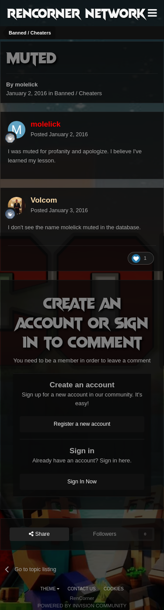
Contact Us (82, 588)
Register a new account (82, 424)
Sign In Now (82, 482)
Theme (49, 588)
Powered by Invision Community (82, 605)
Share (39, 534)
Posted (59, 134)
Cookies (114, 588)
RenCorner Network (76, 13)
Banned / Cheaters (78, 93)
